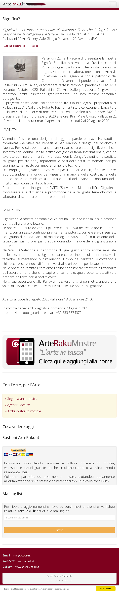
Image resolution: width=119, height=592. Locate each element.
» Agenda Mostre (17, 405)
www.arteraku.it (26, 561)
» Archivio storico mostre (23, 411)
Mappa (35, 45)
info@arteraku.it (22, 555)
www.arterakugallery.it (27, 566)
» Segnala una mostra (21, 398)
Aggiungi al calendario (14, 45)
